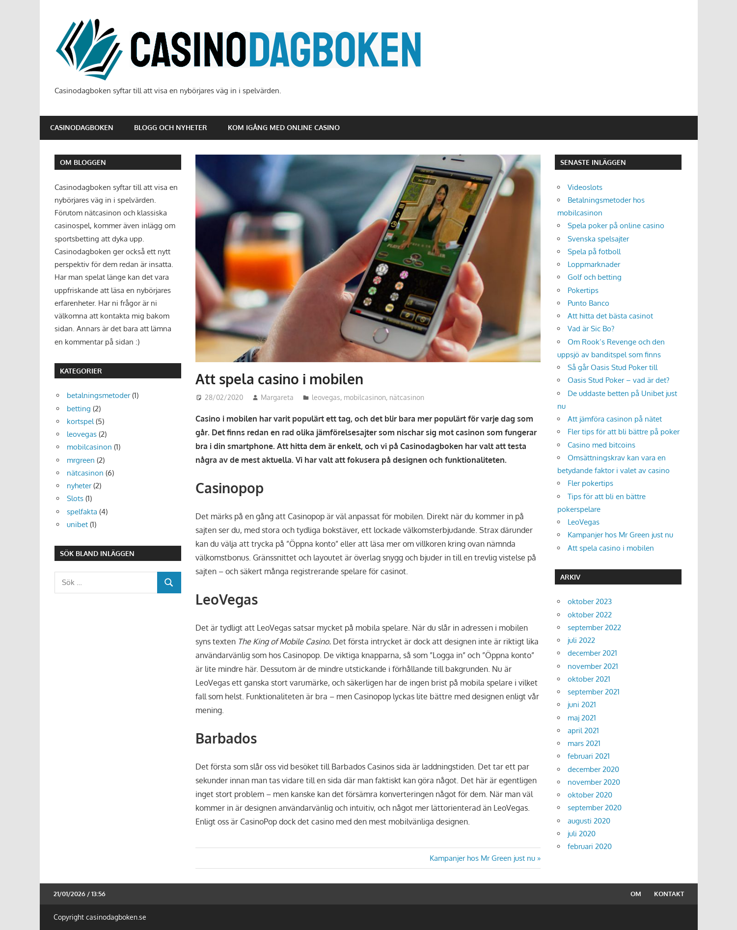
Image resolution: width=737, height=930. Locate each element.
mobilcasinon (365, 397)
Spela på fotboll (594, 251)
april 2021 (583, 730)
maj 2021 (582, 717)
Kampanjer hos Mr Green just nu (482, 858)
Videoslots (585, 187)
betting (79, 408)
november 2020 (594, 782)
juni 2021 (582, 704)
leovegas (326, 397)
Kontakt (669, 894)
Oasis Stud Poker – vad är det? (618, 380)
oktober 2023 (590, 601)
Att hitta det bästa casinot (610, 315)
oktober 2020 (590, 794)
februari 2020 (590, 846)
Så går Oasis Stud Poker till (612, 367)
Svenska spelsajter (598, 238)
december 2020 (593, 769)
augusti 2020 (589, 820)
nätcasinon (406, 397)
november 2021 (593, 666)
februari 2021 (589, 756)
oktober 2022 (590, 614)
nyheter (79, 485)
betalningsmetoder (98, 395)
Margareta (277, 397)
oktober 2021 (589, 679)
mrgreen (81, 460)
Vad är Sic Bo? (591, 328)
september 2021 (594, 691)
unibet (77, 524)
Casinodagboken (81, 127)
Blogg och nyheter (170, 127)
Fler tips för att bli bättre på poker (624, 431)
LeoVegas (584, 522)
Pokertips (583, 290)
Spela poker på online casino (616, 225)
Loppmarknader (594, 264)
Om (635, 894)
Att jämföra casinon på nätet (615, 419)
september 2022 (594, 627)
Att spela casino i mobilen (611, 548)
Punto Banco (588, 303)
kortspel (80, 421)
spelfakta (82, 511)
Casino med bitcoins (601, 445)
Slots (75, 498)
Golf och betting (595, 277)
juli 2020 (582, 833)
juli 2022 (581, 640)
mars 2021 (584, 743)
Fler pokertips (590, 483)
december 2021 (592, 653)
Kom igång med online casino (284, 127)
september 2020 (595, 807)
